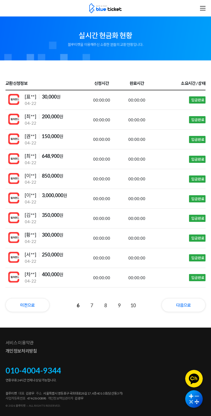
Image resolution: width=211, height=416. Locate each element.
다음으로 (183, 305)
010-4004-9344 (33, 370)
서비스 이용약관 (19, 342)
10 (133, 305)
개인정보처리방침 (21, 350)
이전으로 (27, 305)
